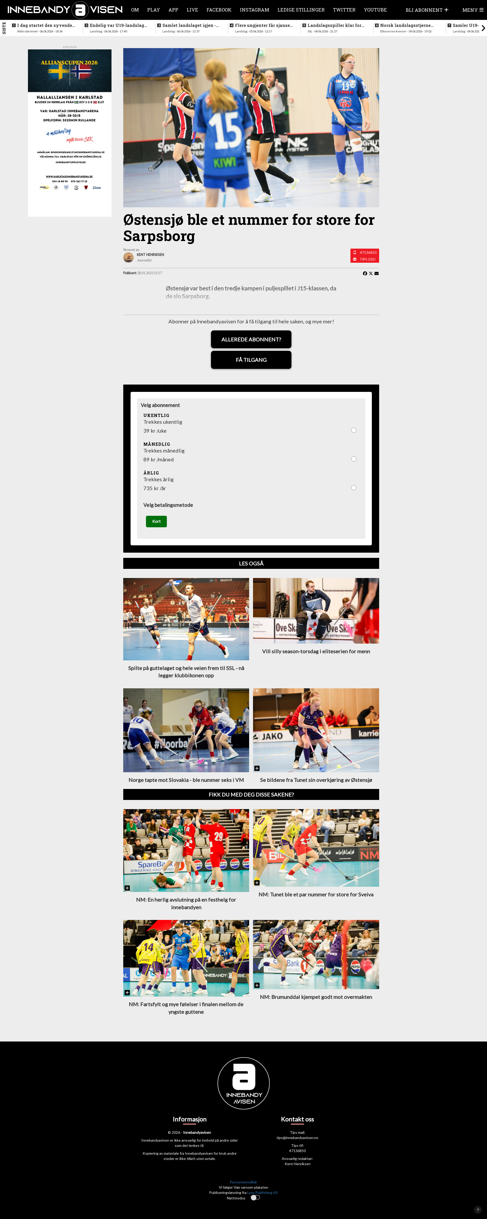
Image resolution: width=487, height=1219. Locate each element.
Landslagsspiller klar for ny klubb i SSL (334, 25)
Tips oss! (368, 259)
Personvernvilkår (243, 1184)
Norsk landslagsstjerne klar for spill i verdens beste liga (405, 25)
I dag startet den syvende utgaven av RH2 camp (44, 25)
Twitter (344, 10)
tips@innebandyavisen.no (297, 1140)
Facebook (219, 10)
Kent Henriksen (297, 1166)
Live (192, 10)
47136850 (368, 252)
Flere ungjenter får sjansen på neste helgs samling (264, 25)
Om (135, 10)
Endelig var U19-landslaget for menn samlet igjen (119, 25)
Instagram (254, 10)
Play (153, 10)
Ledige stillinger (301, 10)
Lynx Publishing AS (262, 1195)
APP (173, 10)
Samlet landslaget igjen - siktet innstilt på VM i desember (189, 25)
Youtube (375, 10)
